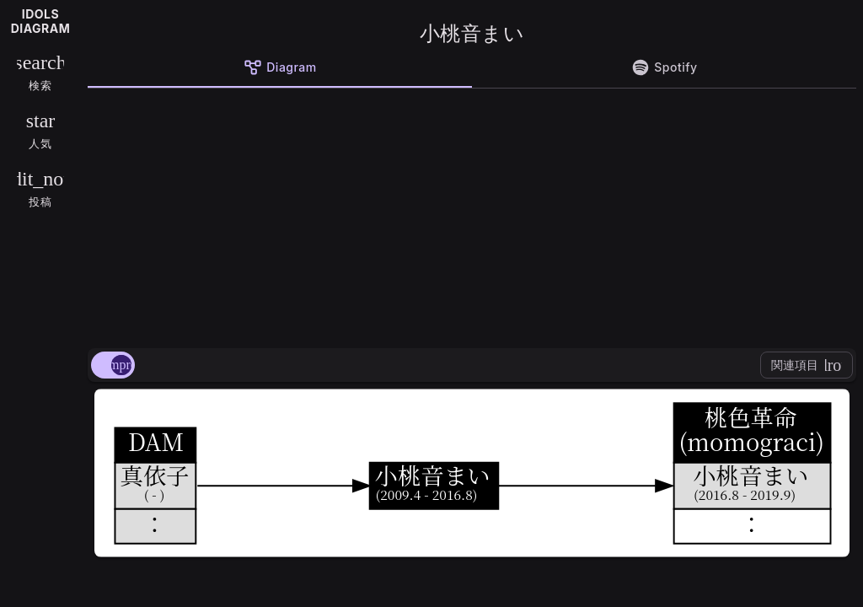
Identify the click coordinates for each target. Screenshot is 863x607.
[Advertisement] (472, 215)
